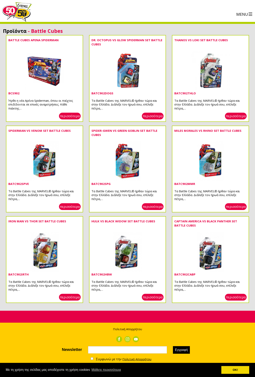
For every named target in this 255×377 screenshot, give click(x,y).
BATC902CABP (184, 274)
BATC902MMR (184, 184)
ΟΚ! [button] (235, 369)
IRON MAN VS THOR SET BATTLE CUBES (37, 221)
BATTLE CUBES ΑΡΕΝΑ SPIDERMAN (33, 40)
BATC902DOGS (102, 93)
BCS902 (14, 93)
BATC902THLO (185, 93)
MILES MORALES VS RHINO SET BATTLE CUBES (207, 131)
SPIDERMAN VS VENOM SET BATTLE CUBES (39, 131)
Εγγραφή (181, 350)
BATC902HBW (101, 274)
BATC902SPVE (18, 184)
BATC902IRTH (18, 274)
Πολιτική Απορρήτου (127, 329)
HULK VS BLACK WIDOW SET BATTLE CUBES (123, 221)
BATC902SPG (101, 184)
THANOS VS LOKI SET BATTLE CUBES (201, 40)
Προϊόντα (14, 30)
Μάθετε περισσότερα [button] (106, 369)
